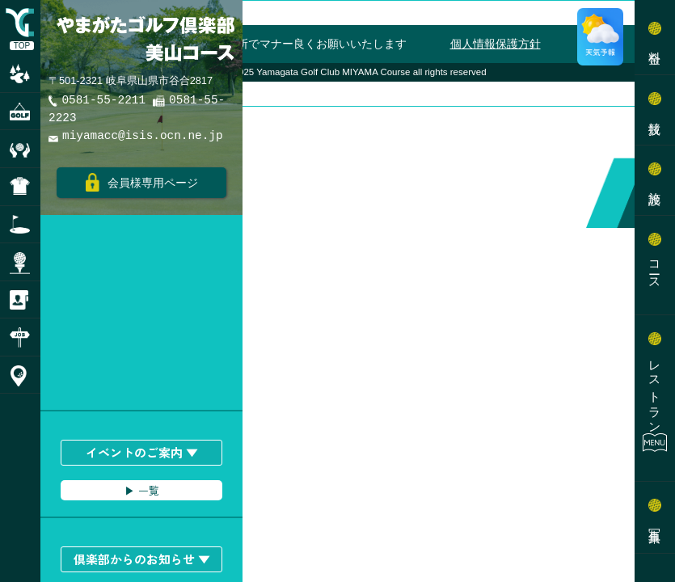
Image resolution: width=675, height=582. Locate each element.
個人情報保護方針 (495, 43)
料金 (655, 43)
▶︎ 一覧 (141, 490)
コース (655, 269)
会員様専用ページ (142, 182)
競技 (655, 114)
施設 (655, 184)
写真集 (655, 521)
